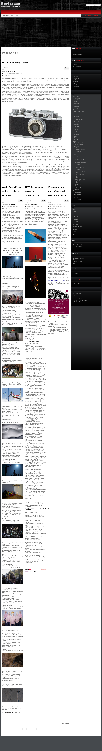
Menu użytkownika (78, 54)
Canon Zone (76, 197)
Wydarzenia (76, 96)
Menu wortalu (76, 52)
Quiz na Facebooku (79, 159)
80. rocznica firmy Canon (15, 62)
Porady (76, 156)
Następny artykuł (53, 729)
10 (45, 729)
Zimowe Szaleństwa (79, 174)
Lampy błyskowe (78, 119)
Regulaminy (78, 187)
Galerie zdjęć (77, 194)
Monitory (76, 134)
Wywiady (75, 81)
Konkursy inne (77, 184)
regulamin (77, 164)
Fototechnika (77, 151)
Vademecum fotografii (79, 149)
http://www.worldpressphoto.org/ (11, 712)
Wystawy (75, 79)
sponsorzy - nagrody (80, 162)
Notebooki (76, 133)
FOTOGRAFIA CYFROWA (80, 300)
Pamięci (76, 128)
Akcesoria (76, 121)
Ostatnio (77, 185)
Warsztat (75, 147)
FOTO (74, 295)
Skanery (76, 139)
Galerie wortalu (78, 192)
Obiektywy (76, 118)
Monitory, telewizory (78, 226)
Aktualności (76, 76)
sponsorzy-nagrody (80, 171)
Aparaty (75, 109)
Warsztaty (75, 84)
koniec (62, 729)
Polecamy (75, 273)
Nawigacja (76, 124)
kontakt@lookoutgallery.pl (32, 341)
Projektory (76, 126)
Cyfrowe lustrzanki (78, 113)
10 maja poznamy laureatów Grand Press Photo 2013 (57, 191)
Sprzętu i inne (77, 146)
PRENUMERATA (77, 301)
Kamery (76, 123)
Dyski (75, 131)
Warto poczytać (77, 66)
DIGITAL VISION (77, 298)
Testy (74, 141)
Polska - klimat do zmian (80, 179)
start (7, 729)
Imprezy (75, 83)
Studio (75, 154)
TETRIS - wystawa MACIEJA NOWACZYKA (34, 191)
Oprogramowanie (78, 152)
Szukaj (75, 64)
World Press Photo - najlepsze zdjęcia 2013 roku (12, 191)
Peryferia (76, 129)
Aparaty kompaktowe (79, 111)
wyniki (76, 166)
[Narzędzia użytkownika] (66, 67)
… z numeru (76, 296)
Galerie (75, 190)
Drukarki (76, 137)
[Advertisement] (40, 32)
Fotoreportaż (76, 86)
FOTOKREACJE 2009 (79, 167)
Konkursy (75, 157)
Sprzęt (74, 114)
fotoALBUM (77, 161)
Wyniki (77, 189)
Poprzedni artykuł (16, 729)
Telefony (76, 136)
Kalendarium (76, 78)
